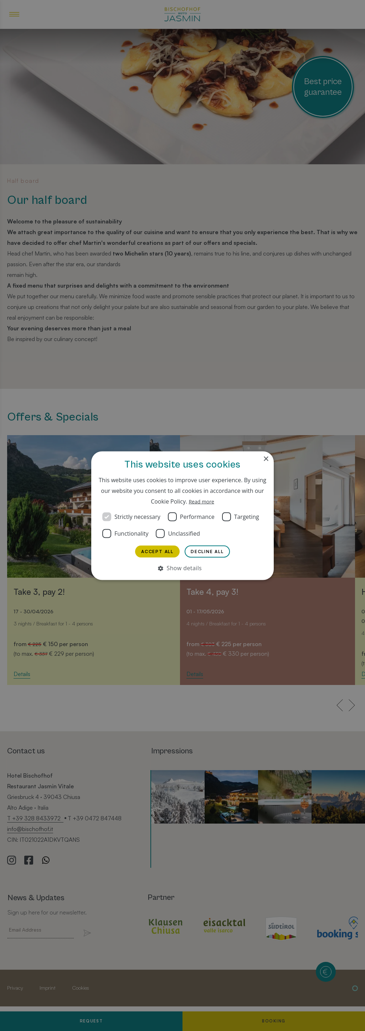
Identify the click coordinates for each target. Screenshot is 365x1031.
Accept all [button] (157, 551)
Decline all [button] (207, 551)
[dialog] (182, 515)
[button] (182, 569)
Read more (201, 500)
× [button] (265, 457)
